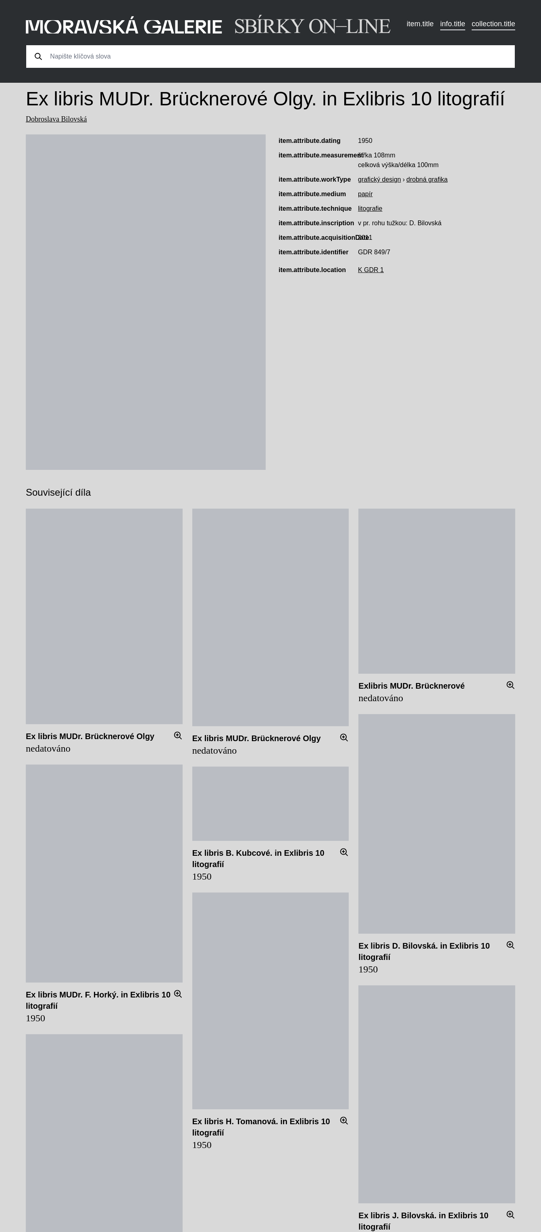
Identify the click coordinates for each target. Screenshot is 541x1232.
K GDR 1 (371, 269)
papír (365, 194)
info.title (452, 24)
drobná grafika (426, 179)
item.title (420, 24)
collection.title (493, 24)
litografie (370, 208)
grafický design (379, 179)
